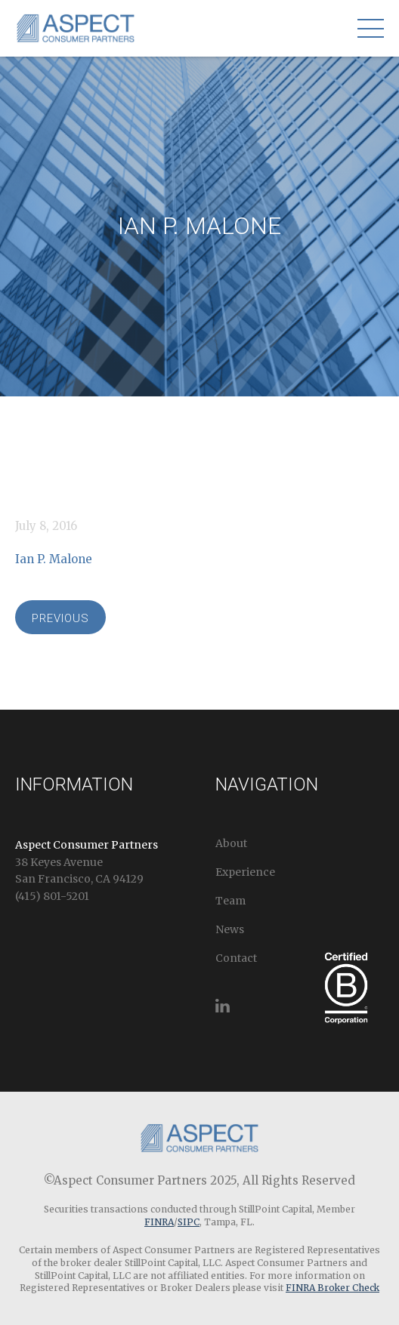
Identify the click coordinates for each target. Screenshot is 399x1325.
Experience (245, 872)
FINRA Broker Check (332, 1287)
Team (230, 900)
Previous (60, 618)
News (229, 929)
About (231, 843)
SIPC (189, 1222)
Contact (236, 958)
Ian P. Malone (53, 559)
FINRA (159, 1222)
